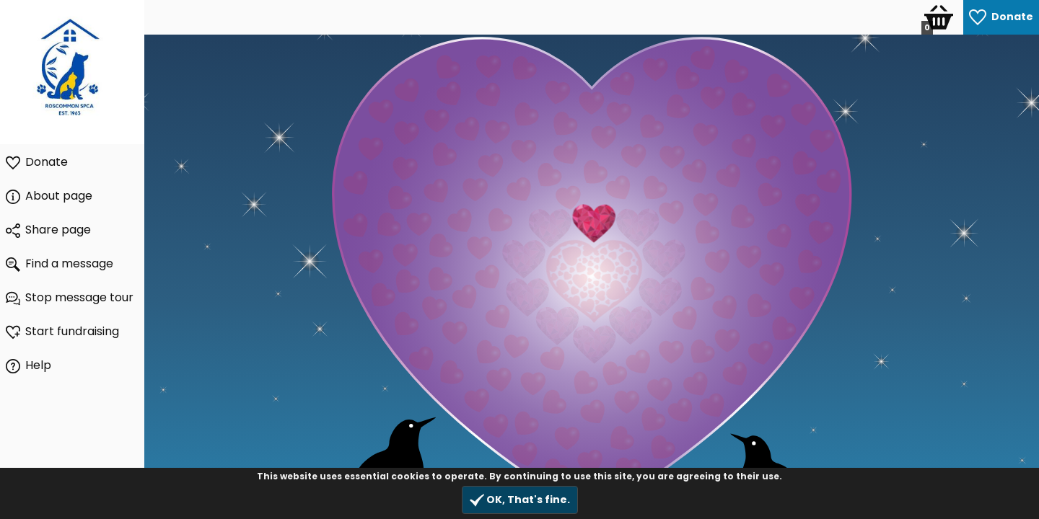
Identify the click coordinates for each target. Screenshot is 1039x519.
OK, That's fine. (520, 499)
